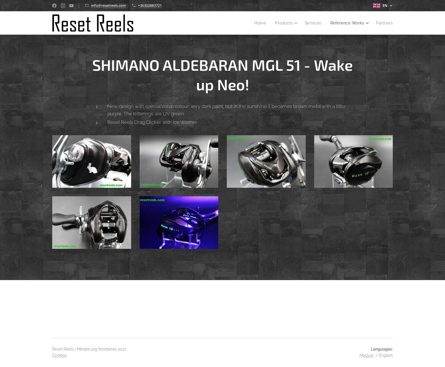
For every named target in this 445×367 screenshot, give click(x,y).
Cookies (59, 355)
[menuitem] (257, 23)
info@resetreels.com (108, 5)
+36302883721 (150, 5)
